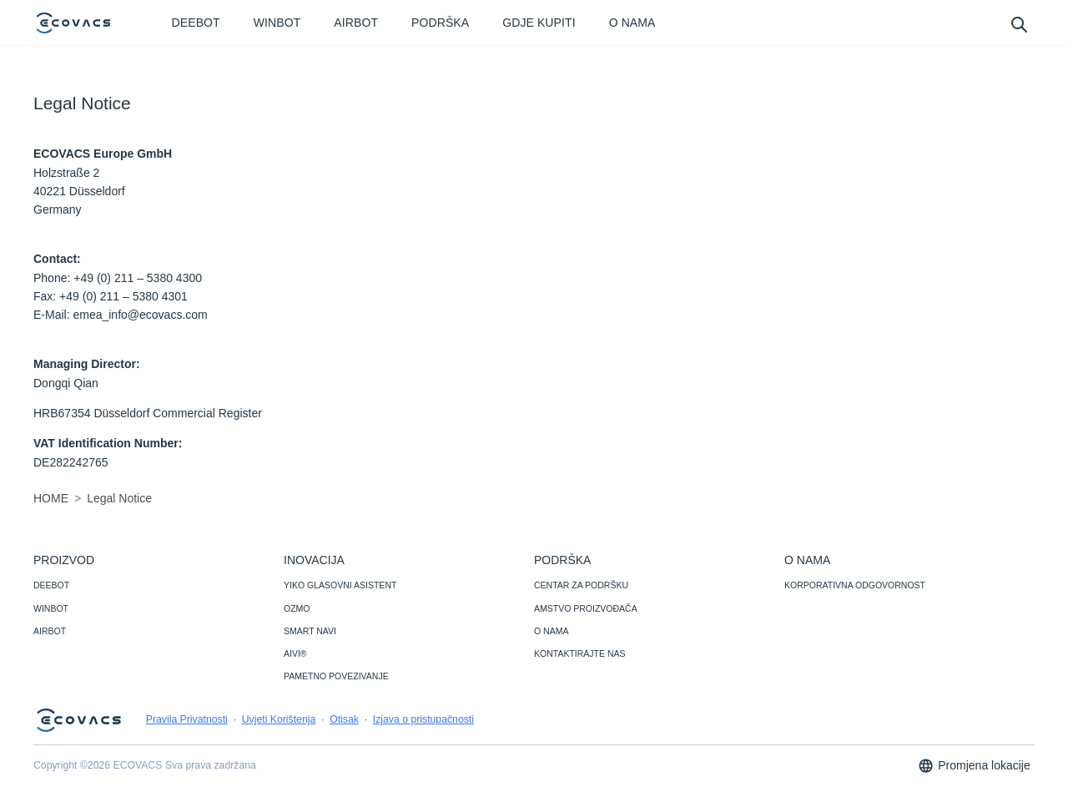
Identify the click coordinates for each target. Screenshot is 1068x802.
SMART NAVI (310, 631)
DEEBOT (51, 585)
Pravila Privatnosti (187, 719)
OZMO (297, 608)
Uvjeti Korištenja (279, 719)
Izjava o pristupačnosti (423, 719)
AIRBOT (49, 631)
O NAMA (551, 631)
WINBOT (50, 608)
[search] (1018, 23)
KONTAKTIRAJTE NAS (580, 653)
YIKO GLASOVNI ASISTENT (340, 585)
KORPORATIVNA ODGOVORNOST (854, 585)
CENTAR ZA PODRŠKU (581, 585)
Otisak (344, 719)
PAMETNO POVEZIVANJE (336, 676)
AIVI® (295, 653)
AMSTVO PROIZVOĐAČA (585, 608)
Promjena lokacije (974, 766)
